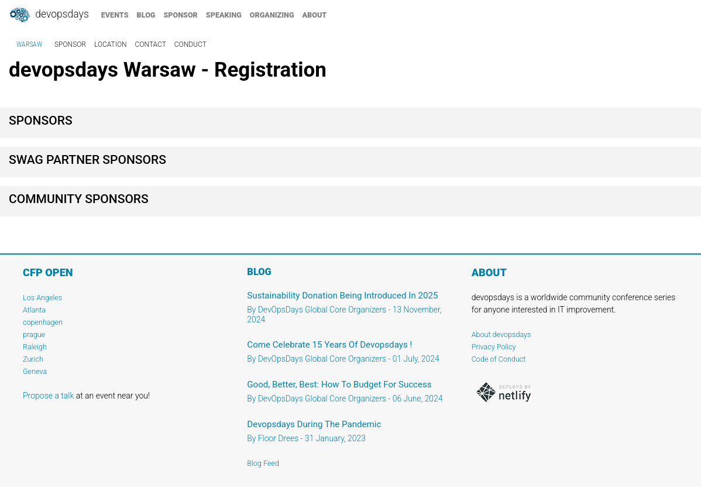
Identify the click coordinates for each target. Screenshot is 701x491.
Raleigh (35, 346)
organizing (272, 15)
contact (150, 44)
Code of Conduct (499, 359)
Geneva (35, 371)
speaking (224, 15)
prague (34, 334)
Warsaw (29, 44)
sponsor (180, 15)
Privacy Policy (494, 346)
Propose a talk (48, 395)
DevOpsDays (48, 15)
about (315, 15)
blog (146, 15)
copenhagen (43, 322)
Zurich (33, 359)
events (115, 15)
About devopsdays (501, 334)
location (110, 44)
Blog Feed (263, 463)
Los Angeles (42, 297)
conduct (190, 44)
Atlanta (34, 309)
